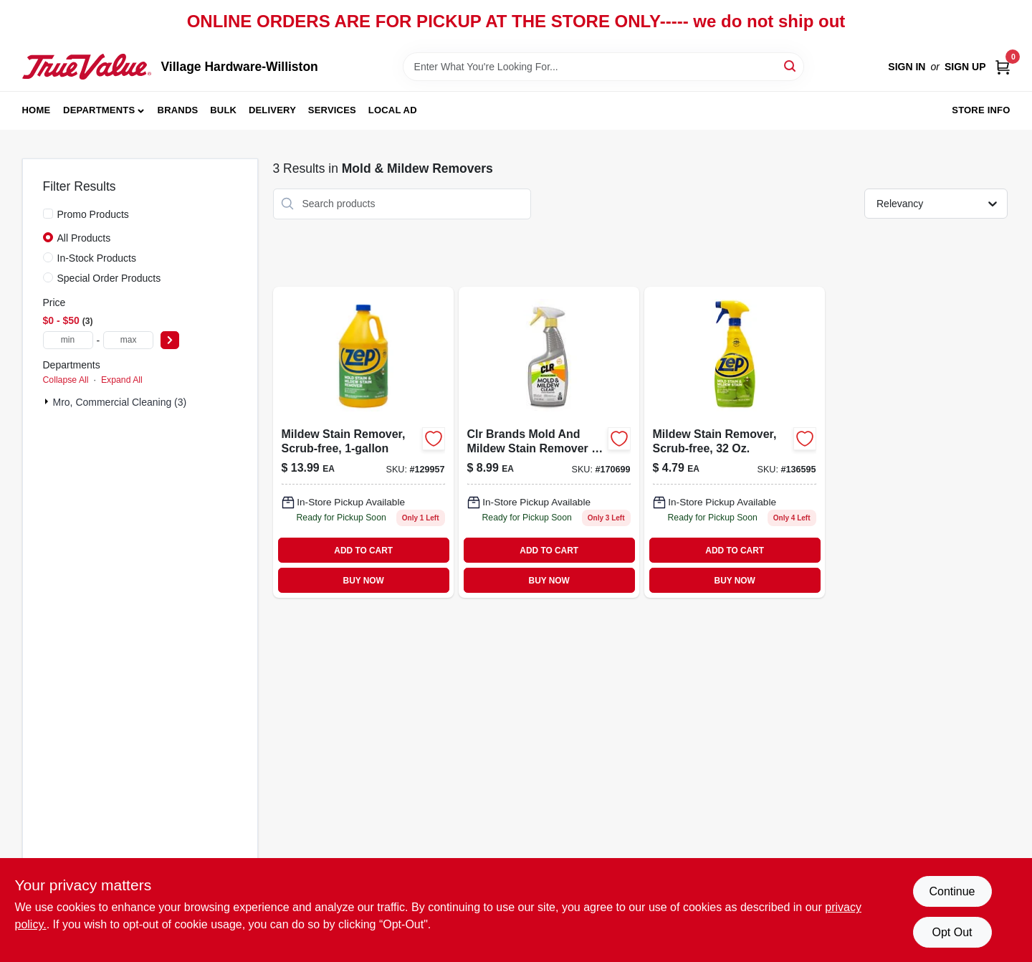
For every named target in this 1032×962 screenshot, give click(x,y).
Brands (178, 110)
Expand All (122, 380)
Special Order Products (109, 278)
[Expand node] (48, 401)
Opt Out (952, 932)
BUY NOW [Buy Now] (363, 581)
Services (332, 110)
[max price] (128, 340)
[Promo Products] (48, 214)
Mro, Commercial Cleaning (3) (120, 402)
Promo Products (93, 214)
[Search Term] (603, 66)
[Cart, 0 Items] (1002, 67)
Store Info (981, 110)
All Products (84, 238)
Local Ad (392, 110)
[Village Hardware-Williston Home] (86, 67)
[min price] (68, 340)
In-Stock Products (97, 258)
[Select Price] (170, 340)
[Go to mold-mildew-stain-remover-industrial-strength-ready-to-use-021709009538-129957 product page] (363, 442)
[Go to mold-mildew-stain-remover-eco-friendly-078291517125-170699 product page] (549, 442)
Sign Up (965, 66)
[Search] (790, 65)
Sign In (906, 66)
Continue (952, 891)
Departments (99, 110)
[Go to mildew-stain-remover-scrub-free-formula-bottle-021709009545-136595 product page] (734, 442)
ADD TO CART (363, 551)
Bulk (223, 110)
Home (36, 110)
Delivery (272, 110)
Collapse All (66, 380)
